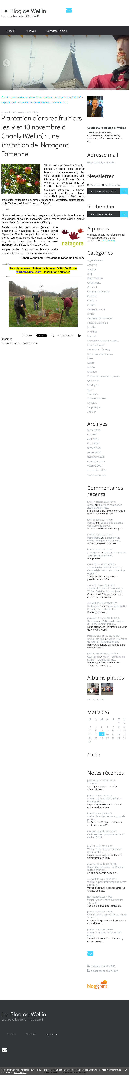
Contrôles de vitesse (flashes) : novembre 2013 (43, 102)
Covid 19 (92, 300)
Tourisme (92, 393)
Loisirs (91, 362)
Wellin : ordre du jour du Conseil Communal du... (106, 622)
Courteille (92, 656)
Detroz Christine (96, 588)
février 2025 (94, 447)
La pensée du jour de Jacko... (103, 340)
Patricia (91, 522)
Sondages (92, 384)
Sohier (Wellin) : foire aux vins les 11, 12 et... (105, 901)
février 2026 (94, 429)
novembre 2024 (96, 461)
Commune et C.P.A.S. (98, 291)
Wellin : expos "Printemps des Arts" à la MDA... (107, 883)
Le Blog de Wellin (23, 11)
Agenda (91, 269)
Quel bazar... (94, 380)
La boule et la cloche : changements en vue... (105, 524)
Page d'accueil (8, 102)
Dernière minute (96, 309)
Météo (91, 367)
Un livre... (92, 402)
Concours (92, 295)
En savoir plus (20, 1072)
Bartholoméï (94, 606)
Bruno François (95, 638)
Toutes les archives (96, 475)
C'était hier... (94, 282)
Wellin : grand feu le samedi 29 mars (104, 934)
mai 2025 (92, 434)
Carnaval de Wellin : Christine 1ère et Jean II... (106, 572)
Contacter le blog (56, 30)
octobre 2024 (95, 465)
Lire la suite (108, 240)
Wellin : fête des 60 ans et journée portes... (106, 818)
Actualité (92, 264)
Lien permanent (62, 335)
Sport (90, 389)
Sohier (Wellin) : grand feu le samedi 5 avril (107, 916)
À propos (52, 1034)
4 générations (95, 260)
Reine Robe (93, 537)
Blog (89, 273)
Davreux (92, 620)
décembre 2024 (96, 456)
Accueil (11, 30)
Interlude (92, 331)
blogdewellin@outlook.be (101, 162)
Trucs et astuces (96, 398)
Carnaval (92, 287)
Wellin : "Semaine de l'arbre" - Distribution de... (107, 640)
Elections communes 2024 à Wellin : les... (104, 506)
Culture (91, 304)
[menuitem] (10, 30)
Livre (90, 358)
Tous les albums (95, 699)
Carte (93, 754)
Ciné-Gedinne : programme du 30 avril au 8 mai (105, 836)
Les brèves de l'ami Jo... (100, 353)
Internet (92, 335)
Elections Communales (99, 318)
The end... (92, 783)
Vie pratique (94, 407)
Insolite (91, 327)
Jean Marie (93, 552)
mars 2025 (93, 443)
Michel (90, 504)
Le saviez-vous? (96, 344)
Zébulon (91, 411)
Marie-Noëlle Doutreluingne (102, 567)
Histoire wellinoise (97, 322)
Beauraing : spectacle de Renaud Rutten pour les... (105, 868)
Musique (92, 371)
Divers (91, 313)
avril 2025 (92, 438)
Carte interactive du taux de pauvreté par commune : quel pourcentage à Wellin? (41, 97)
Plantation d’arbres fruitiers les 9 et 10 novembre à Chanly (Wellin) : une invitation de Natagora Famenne (41, 135)
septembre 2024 (96, 469)
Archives (31, 30)
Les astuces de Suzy (98, 349)
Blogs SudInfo (95, 278)
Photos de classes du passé (103, 376)
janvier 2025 (94, 452)
